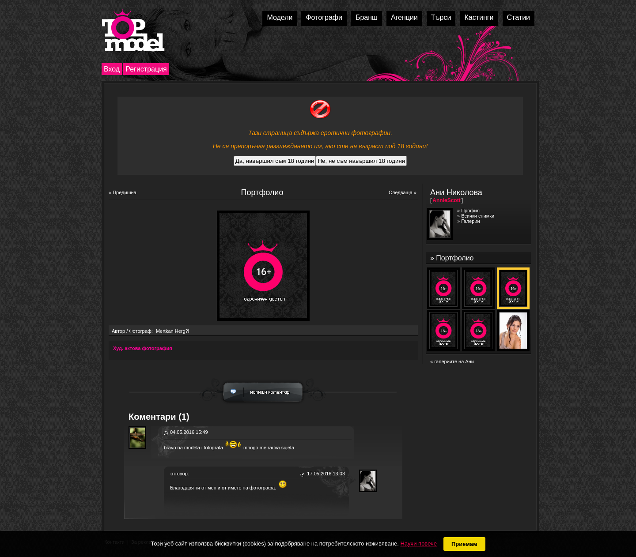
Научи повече (418, 543)
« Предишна (122, 192)
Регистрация (146, 69)
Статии (518, 17)
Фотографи (324, 17)
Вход (112, 69)
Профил (470, 210)
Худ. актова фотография (142, 348)
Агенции (404, 17)
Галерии (470, 221)
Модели (279, 17)
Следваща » (402, 192)
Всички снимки (477, 215)
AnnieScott (446, 200)
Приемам (464, 544)
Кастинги (478, 17)
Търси (441, 17)
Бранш (367, 17)
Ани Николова (456, 192)
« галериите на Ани (452, 361)
